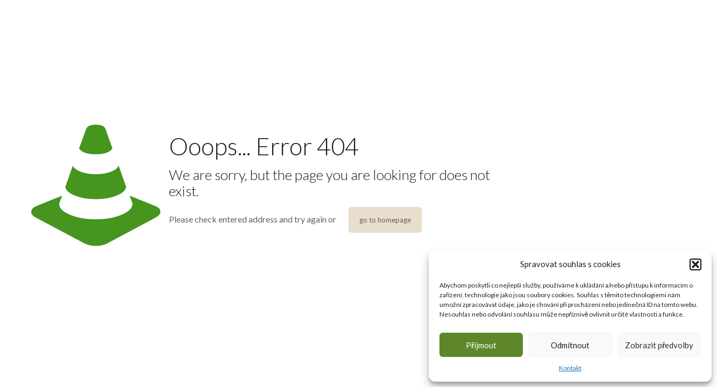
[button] (695, 264)
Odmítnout (570, 345)
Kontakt (570, 368)
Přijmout (481, 345)
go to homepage (385, 220)
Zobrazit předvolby (659, 345)
